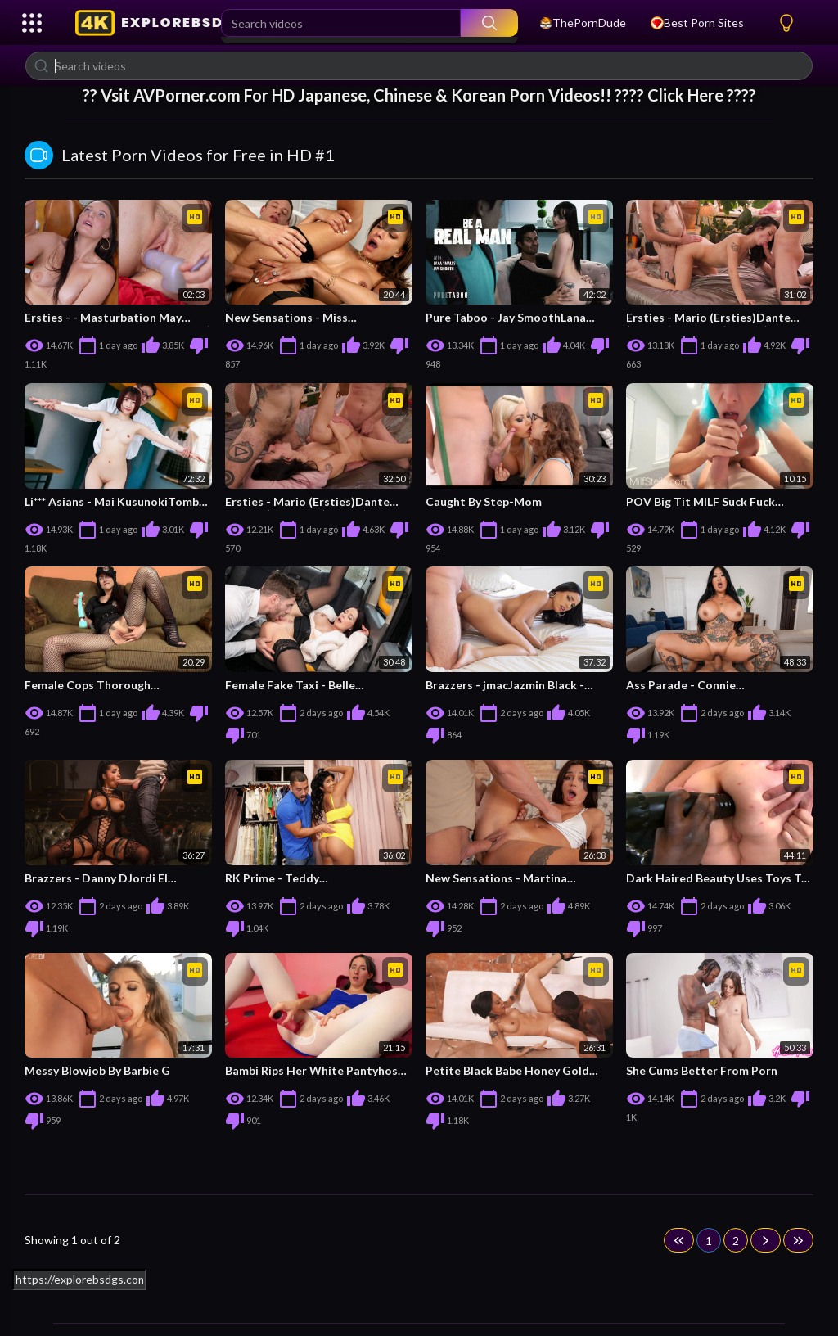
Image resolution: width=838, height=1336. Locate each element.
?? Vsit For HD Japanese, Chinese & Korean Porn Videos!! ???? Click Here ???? (419, 95)
